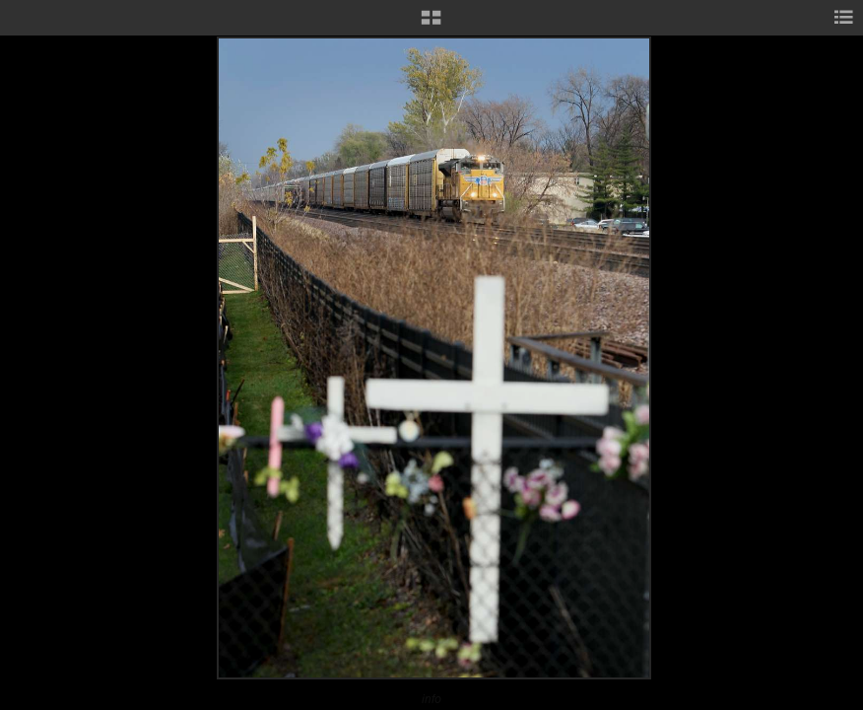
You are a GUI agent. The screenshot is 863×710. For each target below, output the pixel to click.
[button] (431, 24)
